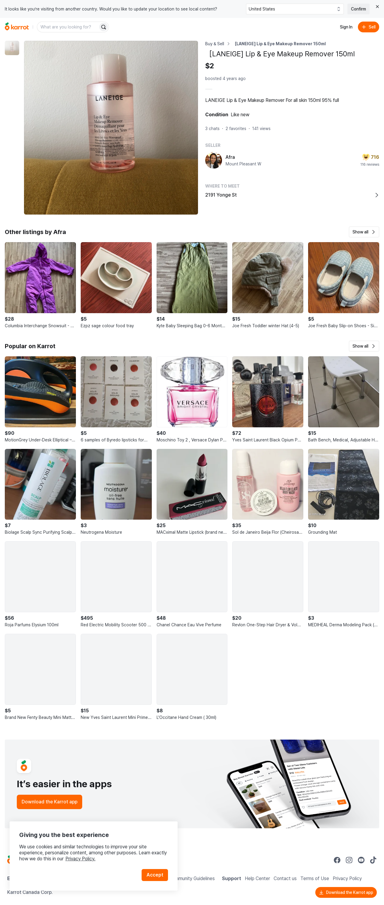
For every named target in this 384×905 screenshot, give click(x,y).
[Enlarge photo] (111, 128)
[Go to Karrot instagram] (349, 860)
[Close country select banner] (377, 6)
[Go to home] (17, 26)
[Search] (103, 27)
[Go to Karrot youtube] (361, 860)
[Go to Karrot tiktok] (373, 860)
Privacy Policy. (80, 859)
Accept (154, 875)
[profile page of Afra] (213, 160)
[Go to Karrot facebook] (337, 860)
